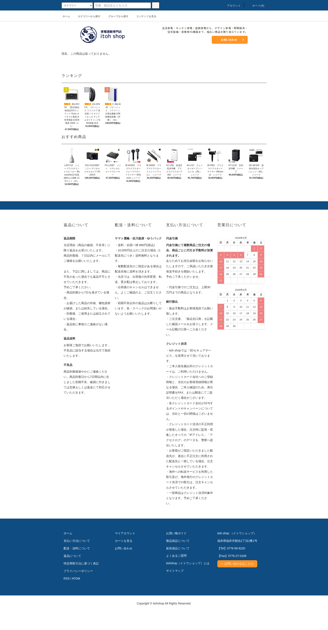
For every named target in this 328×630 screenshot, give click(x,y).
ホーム (66, 16)
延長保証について (178, 567)
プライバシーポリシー (78, 589)
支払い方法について (77, 559)
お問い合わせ (229, 40)
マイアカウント (125, 552)
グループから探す (115, 16)
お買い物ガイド (176, 552)
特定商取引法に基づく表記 (81, 582)
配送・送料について (77, 567)
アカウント (231, 5)
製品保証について (178, 559)
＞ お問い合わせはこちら (237, 582)
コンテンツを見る (143, 16)
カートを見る (123, 559)
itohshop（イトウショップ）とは (187, 582)
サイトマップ (175, 589)
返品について (72, 574)
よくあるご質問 (176, 574)
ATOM (76, 597)
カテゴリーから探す (86, 16)
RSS (67, 597)
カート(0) (255, 5)
